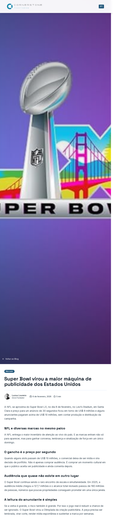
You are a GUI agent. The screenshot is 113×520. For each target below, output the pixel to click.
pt (101, 6)
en (107, 6)
